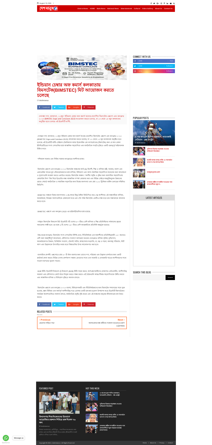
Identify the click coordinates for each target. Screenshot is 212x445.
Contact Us (168, 8)
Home (145, 442)
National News (113, 8)
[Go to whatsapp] (6, 438)
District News (83, 8)
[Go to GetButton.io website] (6, 442)
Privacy (161, 442)
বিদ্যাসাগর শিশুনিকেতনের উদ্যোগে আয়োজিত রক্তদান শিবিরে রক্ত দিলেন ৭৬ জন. (57, 419)
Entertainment (126, 8)
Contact (170, 442)
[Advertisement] (106, 34)
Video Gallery (147, 8)
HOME (92, 8)
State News (101, 8)
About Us (158, 8)
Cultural (137, 8)
